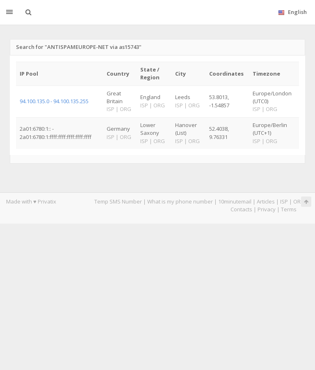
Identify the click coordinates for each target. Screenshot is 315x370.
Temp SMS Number (118, 201)
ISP (284, 201)
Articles (266, 201)
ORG (299, 201)
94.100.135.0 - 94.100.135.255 (54, 101)
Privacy (267, 209)
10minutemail (234, 201)
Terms (289, 209)
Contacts (241, 209)
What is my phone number (180, 201)
